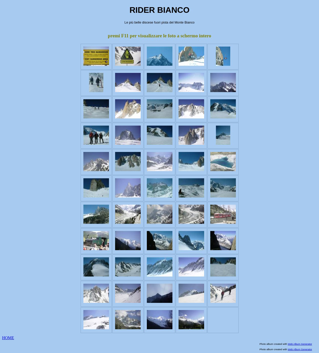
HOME (8, 338)
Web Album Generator (300, 344)
